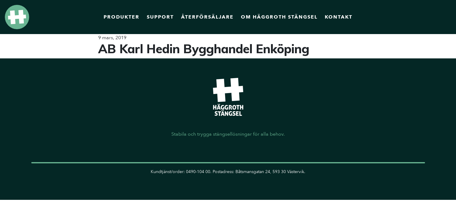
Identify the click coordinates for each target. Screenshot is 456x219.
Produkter (121, 17)
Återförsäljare (207, 17)
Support (160, 17)
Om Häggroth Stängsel (279, 17)
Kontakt (338, 17)
